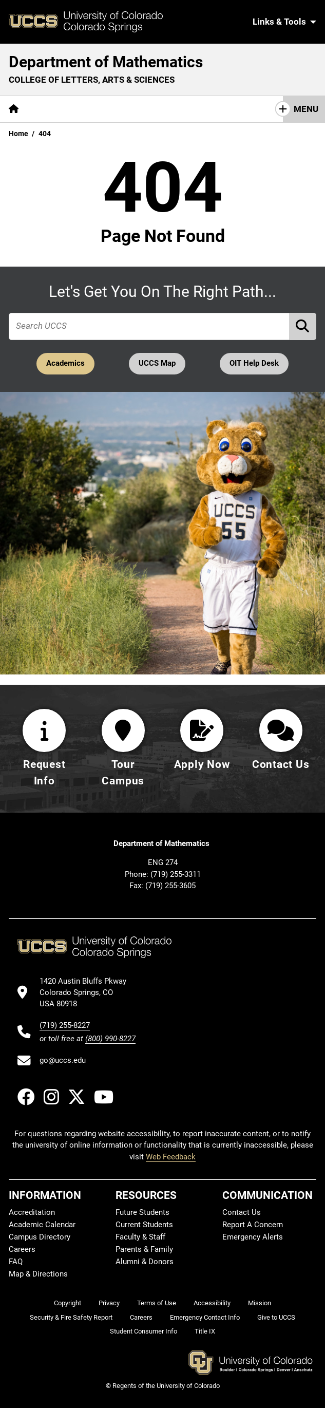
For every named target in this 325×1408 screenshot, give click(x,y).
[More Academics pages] (122, 109)
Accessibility (212, 1303)
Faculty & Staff (140, 1237)
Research (187, 109)
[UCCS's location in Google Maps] (88, 992)
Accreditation (32, 1212)
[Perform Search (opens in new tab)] (303, 326)
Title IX (205, 1332)
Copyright (67, 1303)
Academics (63, 364)
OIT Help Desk (256, 364)
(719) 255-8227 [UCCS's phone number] (65, 1025)
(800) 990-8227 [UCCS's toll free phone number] (110, 1038)
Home (18, 133)
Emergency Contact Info (205, 1317)
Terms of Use (156, 1303)
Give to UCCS (276, 1317)
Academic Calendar (42, 1224)
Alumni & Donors (145, 1261)
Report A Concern (252, 1224)
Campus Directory (39, 1237)
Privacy (109, 1303)
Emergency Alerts (252, 1237)
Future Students (142, 1212)
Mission (259, 1303)
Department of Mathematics (106, 62)
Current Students (144, 1224)
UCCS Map (157, 364)
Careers (22, 1249)
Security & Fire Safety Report (71, 1317)
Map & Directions (38, 1274)
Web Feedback (171, 1156)
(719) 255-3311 (175, 874)
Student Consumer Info (143, 1332)
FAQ (16, 1261)
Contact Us (241, 1212)
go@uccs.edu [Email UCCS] (63, 1060)
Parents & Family (144, 1249)
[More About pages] (55, 109)
